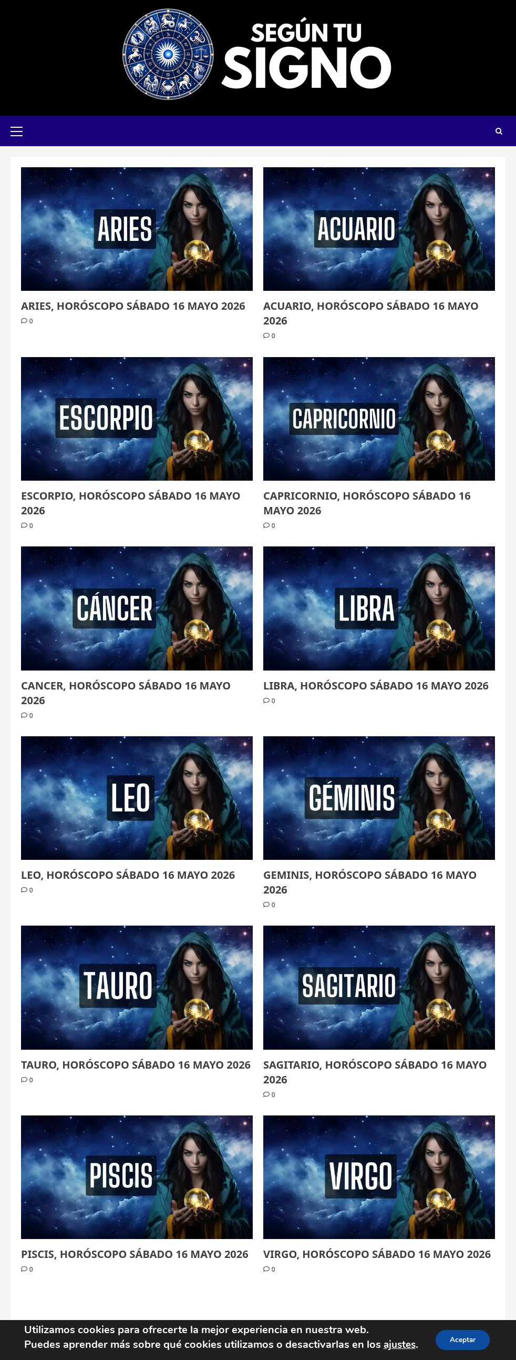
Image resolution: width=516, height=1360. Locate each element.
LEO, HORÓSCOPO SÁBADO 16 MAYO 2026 (128, 875)
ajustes (397, 1335)
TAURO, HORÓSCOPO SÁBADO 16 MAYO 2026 (136, 1065)
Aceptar (464, 1335)
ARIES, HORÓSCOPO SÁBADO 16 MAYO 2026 (133, 306)
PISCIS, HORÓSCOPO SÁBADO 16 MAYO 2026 (135, 1254)
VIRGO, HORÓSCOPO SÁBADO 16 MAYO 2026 (377, 1254)
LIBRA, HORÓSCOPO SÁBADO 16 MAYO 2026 (376, 685)
